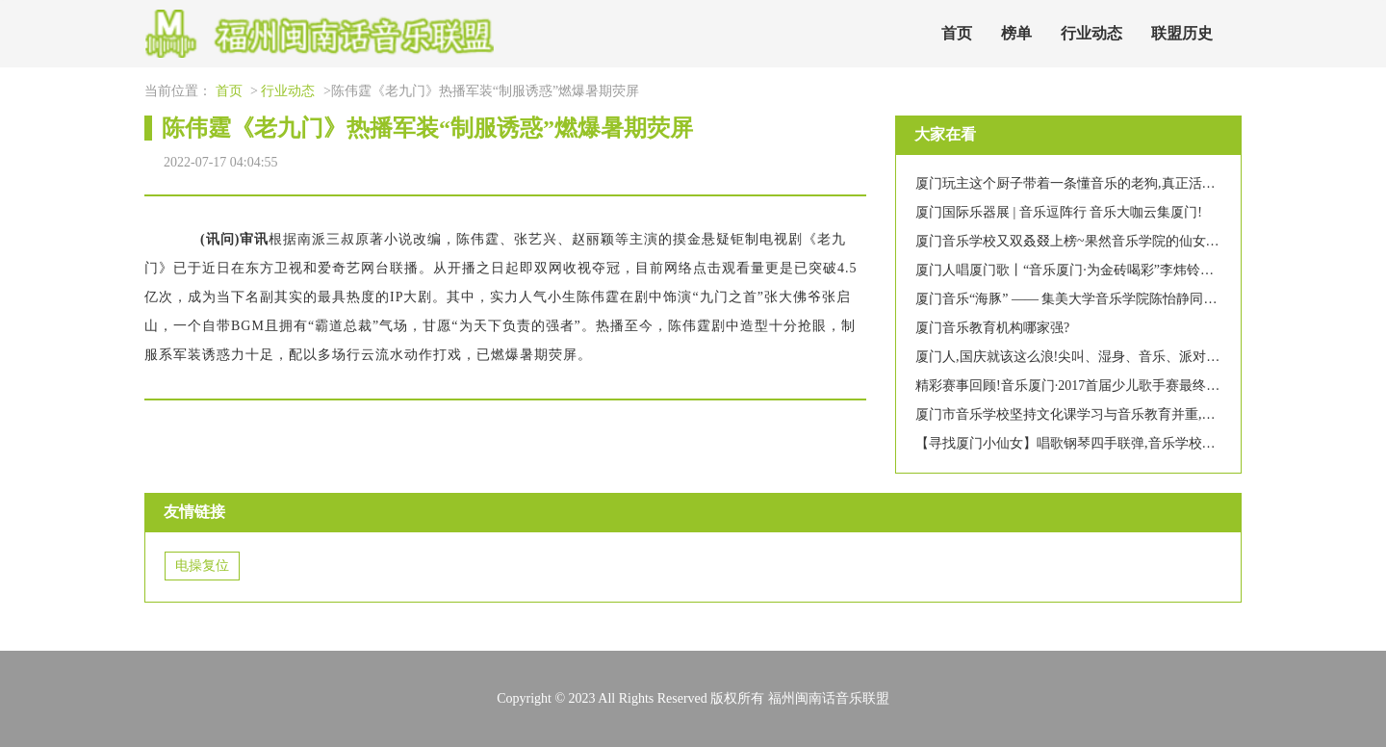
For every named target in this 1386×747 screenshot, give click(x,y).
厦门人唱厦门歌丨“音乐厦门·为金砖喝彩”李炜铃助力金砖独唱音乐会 (1118, 270)
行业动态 (1091, 33)
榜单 (1016, 33)
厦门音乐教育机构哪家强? (992, 328)
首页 (956, 33)
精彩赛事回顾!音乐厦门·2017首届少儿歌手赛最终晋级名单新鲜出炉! (1117, 385)
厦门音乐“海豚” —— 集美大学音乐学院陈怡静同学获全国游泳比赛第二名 (1133, 299)
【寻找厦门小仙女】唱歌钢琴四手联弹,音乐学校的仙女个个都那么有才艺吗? (1142, 443)
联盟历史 (1182, 33)
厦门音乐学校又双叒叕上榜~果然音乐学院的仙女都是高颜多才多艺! (1116, 241)
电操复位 (202, 565)
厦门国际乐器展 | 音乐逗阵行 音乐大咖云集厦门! (1058, 212)
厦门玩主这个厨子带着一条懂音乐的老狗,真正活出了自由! (1087, 183)
